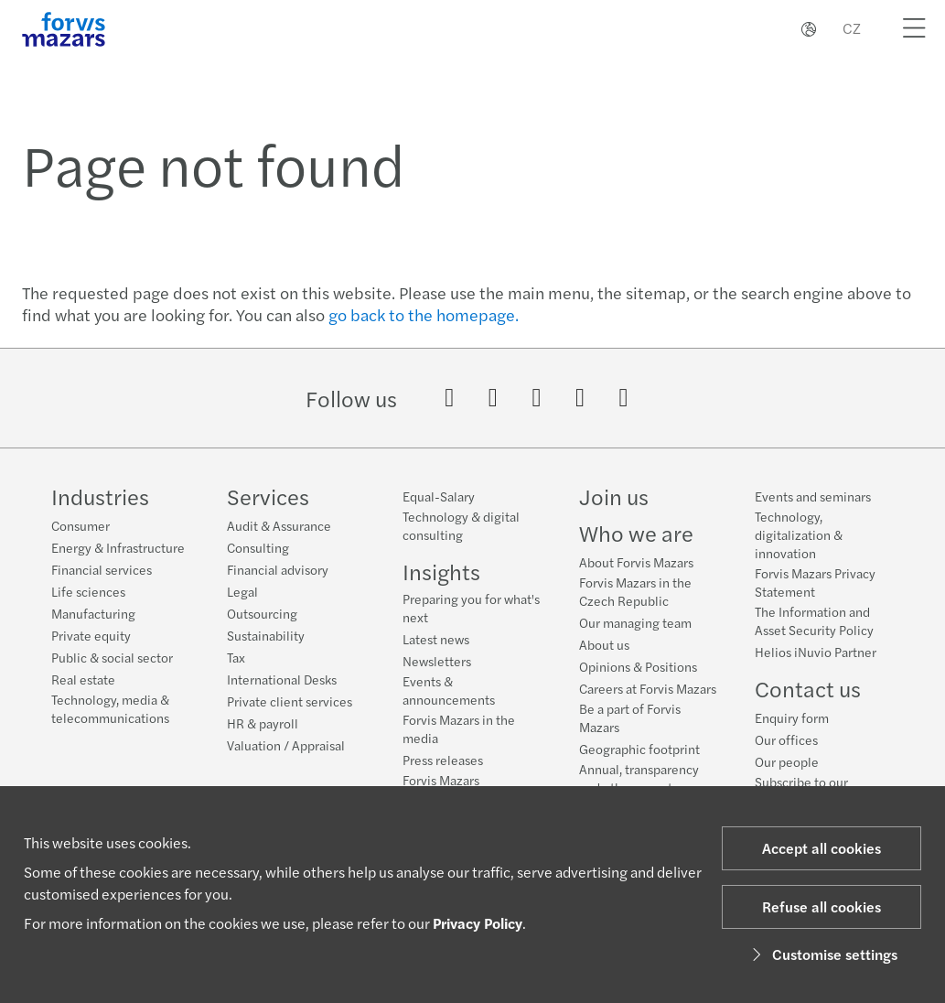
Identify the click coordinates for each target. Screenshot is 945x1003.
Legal (242, 591)
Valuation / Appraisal (286, 745)
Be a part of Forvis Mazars (630, 720)
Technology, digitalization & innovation (799, 548)
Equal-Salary (439, 496)
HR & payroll (262, 723)
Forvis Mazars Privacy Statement (815, 595)
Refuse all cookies (821, 906)
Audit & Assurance (279, 525)
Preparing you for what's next (471, 607)
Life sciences (88, 591)
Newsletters (437, 661)
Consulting (258, 547)
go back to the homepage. (423, 314)
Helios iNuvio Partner (815, 665)
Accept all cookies (821, 847)
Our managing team (635, 625)
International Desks (282, 679)
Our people (787, 775)
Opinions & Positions (638, 669)
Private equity (91, 635)
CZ (852, 27)
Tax (236, 657)
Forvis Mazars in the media (459, 728)
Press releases (443, 759)
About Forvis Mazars (636, 564)
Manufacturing (93, 613)
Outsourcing (262, 613)
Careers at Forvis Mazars (647, 691)
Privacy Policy (477, 922)
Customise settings (821, 954)
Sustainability (266, 635)
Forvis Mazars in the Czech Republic (635, 594)
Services (268, 496)
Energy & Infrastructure (118, 547)
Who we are (636, 535)
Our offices (786, 753)
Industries (100, 496)
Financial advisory (277, 569)
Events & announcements (449, 690)
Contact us (808, 701)
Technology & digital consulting (461, 525)
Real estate (83, 679)
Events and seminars (813, 510)
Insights (441, 571)
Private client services (289, 701)
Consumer (80, 525)
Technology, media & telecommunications (110, 708)
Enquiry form (792, 731)
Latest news (436, 639)
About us (604, 647)
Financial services (101, 569)
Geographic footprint (639, 751)
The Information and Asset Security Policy (814, 634)
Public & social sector (112, 657)
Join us (614, 498)
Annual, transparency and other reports (639, 780)
